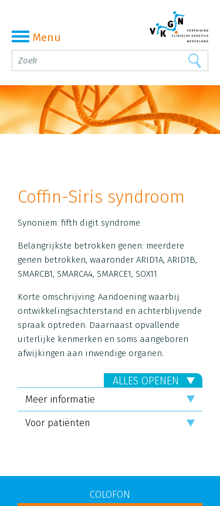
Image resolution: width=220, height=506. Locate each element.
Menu (36, 37)
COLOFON (110, 494)
